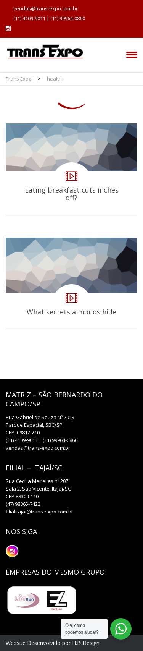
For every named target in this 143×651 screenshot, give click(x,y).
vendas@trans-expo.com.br (45, 8)
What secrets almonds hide (71, 283)
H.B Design (86, 642)
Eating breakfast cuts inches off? (71, 169)
